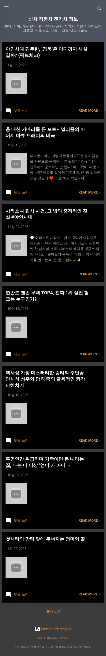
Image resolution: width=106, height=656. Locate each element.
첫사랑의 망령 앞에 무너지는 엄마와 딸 (45, 539)
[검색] (99, 9)
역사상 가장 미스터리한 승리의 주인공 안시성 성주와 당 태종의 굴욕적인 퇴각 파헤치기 (45, 379)
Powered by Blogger (53, 629)
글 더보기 (53, 611)
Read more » (89, 110)
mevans (63, 638)
